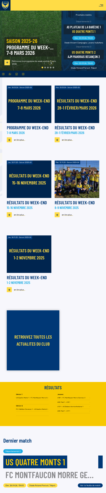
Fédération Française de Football (23, 478)
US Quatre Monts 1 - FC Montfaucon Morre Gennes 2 (32, 323)
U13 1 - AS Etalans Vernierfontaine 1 (70, 331)
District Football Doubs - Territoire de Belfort (28, 485)
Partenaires (92, 465)
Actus (95, 439)
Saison (95, 452)
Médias (95, 458)
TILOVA (89, 480)
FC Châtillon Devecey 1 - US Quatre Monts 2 (31, 334)
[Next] (51, 63)
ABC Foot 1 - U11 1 (63, 336)
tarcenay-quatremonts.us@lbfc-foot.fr (27, 466)
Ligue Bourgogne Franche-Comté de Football (27, 481)
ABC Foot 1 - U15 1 (63, 327)
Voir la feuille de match (90, 410)
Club (96, 445)
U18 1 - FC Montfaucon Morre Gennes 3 (71, 323)
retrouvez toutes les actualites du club (76, 265)
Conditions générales (88, 472)
